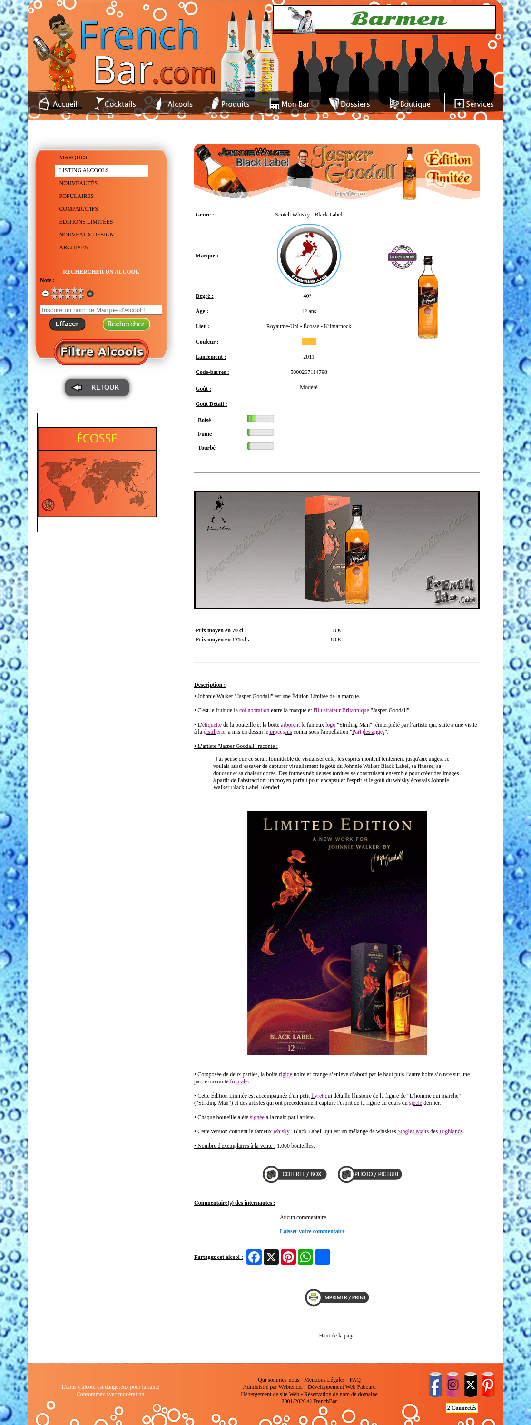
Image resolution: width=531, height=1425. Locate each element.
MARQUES (73, 157)
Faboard (366, 1387)
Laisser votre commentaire (312, 1231)
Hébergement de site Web (270, 1394)
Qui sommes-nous (278, 1379)
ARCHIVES (73, 247)
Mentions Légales (324, 1379)
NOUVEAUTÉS (78, 183)
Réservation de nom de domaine (341, 1394)
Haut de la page (337, 1335)
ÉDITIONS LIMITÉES (86, 221)
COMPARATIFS (78, 209)
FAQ (355, 1379)
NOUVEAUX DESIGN (86, 234)
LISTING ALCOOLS (84, 170)
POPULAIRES (76, 196)
